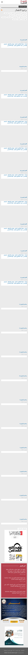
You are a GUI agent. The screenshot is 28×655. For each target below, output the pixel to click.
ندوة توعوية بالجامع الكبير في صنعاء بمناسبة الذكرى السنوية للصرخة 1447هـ (14, 578)
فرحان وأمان (4, 17)
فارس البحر (9, 17)
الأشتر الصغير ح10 (23, 170)
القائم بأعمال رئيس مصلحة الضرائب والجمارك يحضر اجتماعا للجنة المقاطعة (15, 592)
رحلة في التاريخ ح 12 (23, 328)
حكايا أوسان (24, 15)
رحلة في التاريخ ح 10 (23, 375)
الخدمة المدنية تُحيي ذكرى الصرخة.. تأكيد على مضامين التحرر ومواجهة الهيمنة (14, 585)
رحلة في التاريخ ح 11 (23, 352)
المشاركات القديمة (22, 529)
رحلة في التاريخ (12, 15)
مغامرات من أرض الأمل (16, 19)
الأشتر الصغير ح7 (24, 250)
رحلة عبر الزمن (18, 15)
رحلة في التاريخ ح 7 (23, 447)
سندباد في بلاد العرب (22, 17)
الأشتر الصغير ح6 (24, 277)
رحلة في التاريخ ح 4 (23, 519)
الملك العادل (6, 13)
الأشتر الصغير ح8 (24, 224)
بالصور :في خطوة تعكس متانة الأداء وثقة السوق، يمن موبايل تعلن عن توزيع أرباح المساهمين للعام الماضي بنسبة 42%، (15, 571)
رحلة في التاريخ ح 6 (23, 495)
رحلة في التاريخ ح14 (23, 66)
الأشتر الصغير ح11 (23, 143)
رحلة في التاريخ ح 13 (23, 304)
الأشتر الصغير (18, 13)
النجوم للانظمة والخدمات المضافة (10, 653)
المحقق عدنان (12, 13)
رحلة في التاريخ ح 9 (23, 399)
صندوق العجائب (15, 17)
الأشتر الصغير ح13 (23, 90)
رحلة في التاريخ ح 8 (23, 423)
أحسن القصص (24, 13)
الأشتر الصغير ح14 (23, 39)
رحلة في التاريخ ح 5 (23, 471)
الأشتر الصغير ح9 (24, 197)
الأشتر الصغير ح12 (23, 117)
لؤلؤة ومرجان (24, 19)
